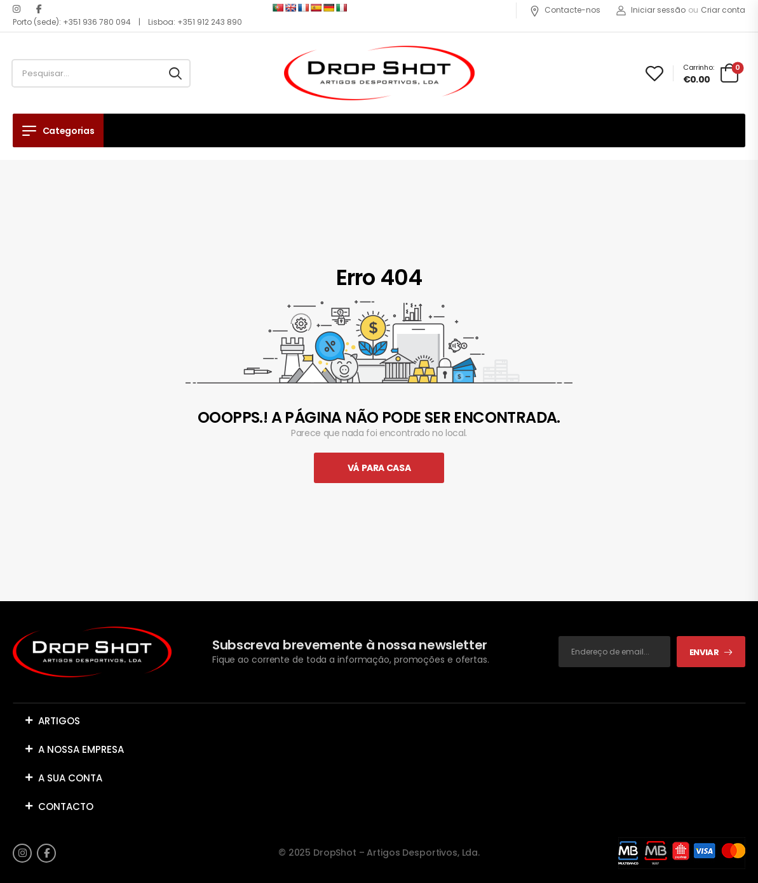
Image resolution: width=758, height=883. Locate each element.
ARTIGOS (59, 720)
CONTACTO (65, 806)
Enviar (704, 652)
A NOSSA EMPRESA (81, 749)
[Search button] (175, 73)
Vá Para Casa (379, 467)
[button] (379, 721)
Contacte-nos (564, 9)
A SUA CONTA (70, 778)
